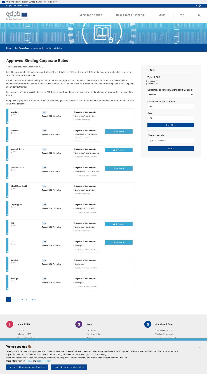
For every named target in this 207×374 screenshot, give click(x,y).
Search (171, 148)
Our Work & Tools (22, 48)
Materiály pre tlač (93, 334)
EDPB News (91, 330)
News (162, 15)
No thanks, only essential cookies (69, 367)
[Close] (199, 347)
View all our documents (164, 330)
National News (92, 338)
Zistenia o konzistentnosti (166, 338)
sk (196, 5)
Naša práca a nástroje (130, 15)
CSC (182, 15)
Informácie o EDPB (90, 15)
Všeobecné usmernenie (164, 334)
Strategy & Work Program (27, 338)
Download (118, 131)
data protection (44, 360)
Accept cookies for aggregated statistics (27, 367)
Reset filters (171, 125)
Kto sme (20, 330)
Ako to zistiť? (51, 2)
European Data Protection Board (17, 6)
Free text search (155, 135)
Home (8, 48)
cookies (28, 360)
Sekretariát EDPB (24, 334)
